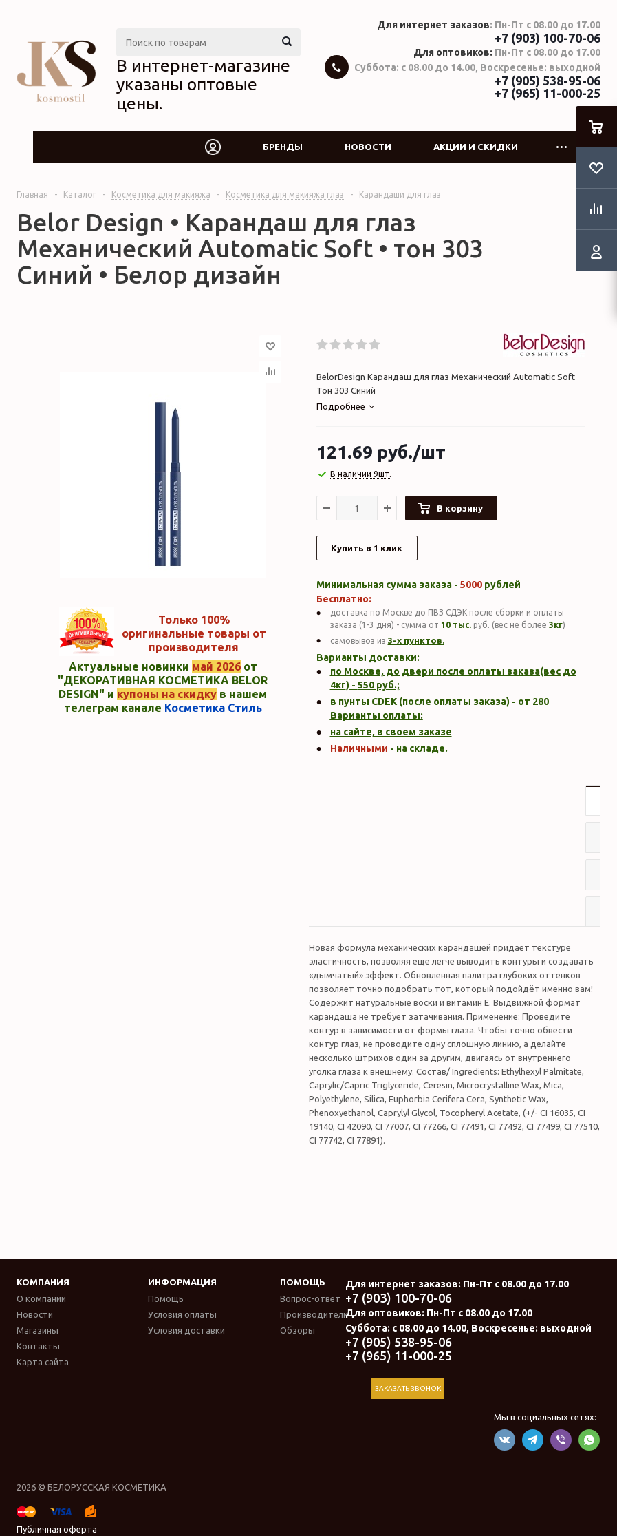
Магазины (37, 1330)
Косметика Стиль (213, 708)
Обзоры (297, 1330)
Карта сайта (43, 1362)
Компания (43, 1282)
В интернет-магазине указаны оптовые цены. (203, 84)
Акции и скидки (475, 146)
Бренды (283, 146)
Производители (314, 1314)
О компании (41, 1298)
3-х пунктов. (416, 640)
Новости (368, 146)
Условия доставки (186, 1330)
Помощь (302, 1282)
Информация (182, 1282)
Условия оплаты (182, 1314)
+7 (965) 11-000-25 (547, 93)
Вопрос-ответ (310, 1298)
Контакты (38, 1346)
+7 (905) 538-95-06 (547, 80)
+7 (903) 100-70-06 (547, 38)
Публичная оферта (57, 1529)
